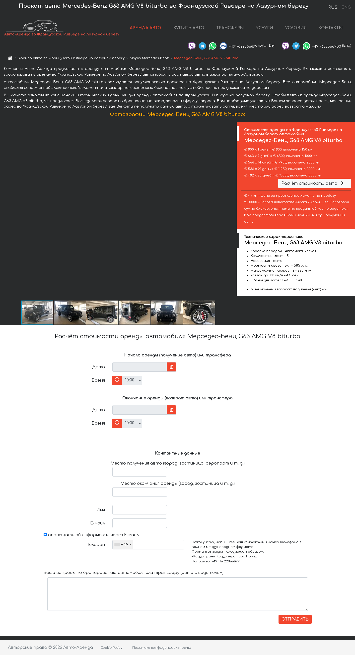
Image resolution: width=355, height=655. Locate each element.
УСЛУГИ (264, 28)
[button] (232, 211)
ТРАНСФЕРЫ (230, 28)
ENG (346, 7)
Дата (98, 367)
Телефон (96, 544)
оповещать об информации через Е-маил (91, 535)
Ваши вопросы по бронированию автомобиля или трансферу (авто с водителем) (133, 572)
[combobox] (123, 544)
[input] (139, 367)
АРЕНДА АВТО (145, 28)
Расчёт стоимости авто (313, 183)
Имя (100, 509)
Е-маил (97, 523)
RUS (333, 7)
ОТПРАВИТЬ (295, 619)
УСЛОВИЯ (295, 28)
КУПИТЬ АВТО (188, 28)
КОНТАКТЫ (330, 28)
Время (98, 380)
